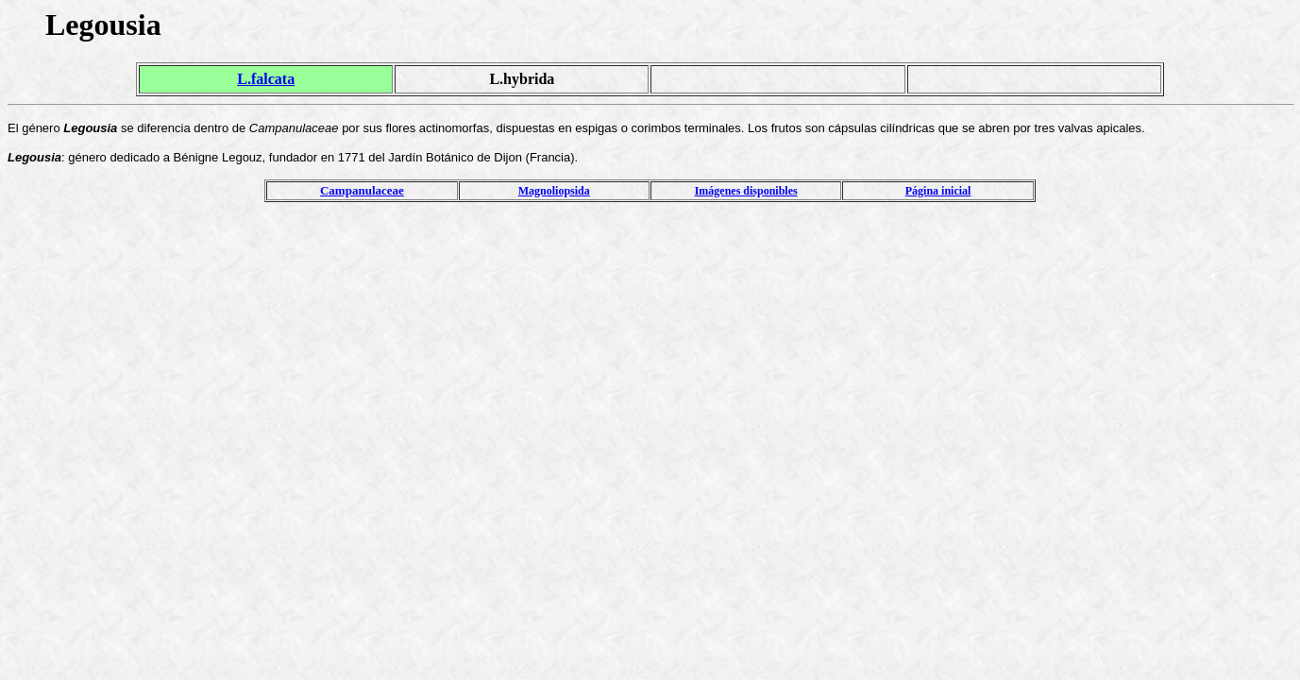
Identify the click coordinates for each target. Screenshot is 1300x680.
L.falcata (266, 79)
